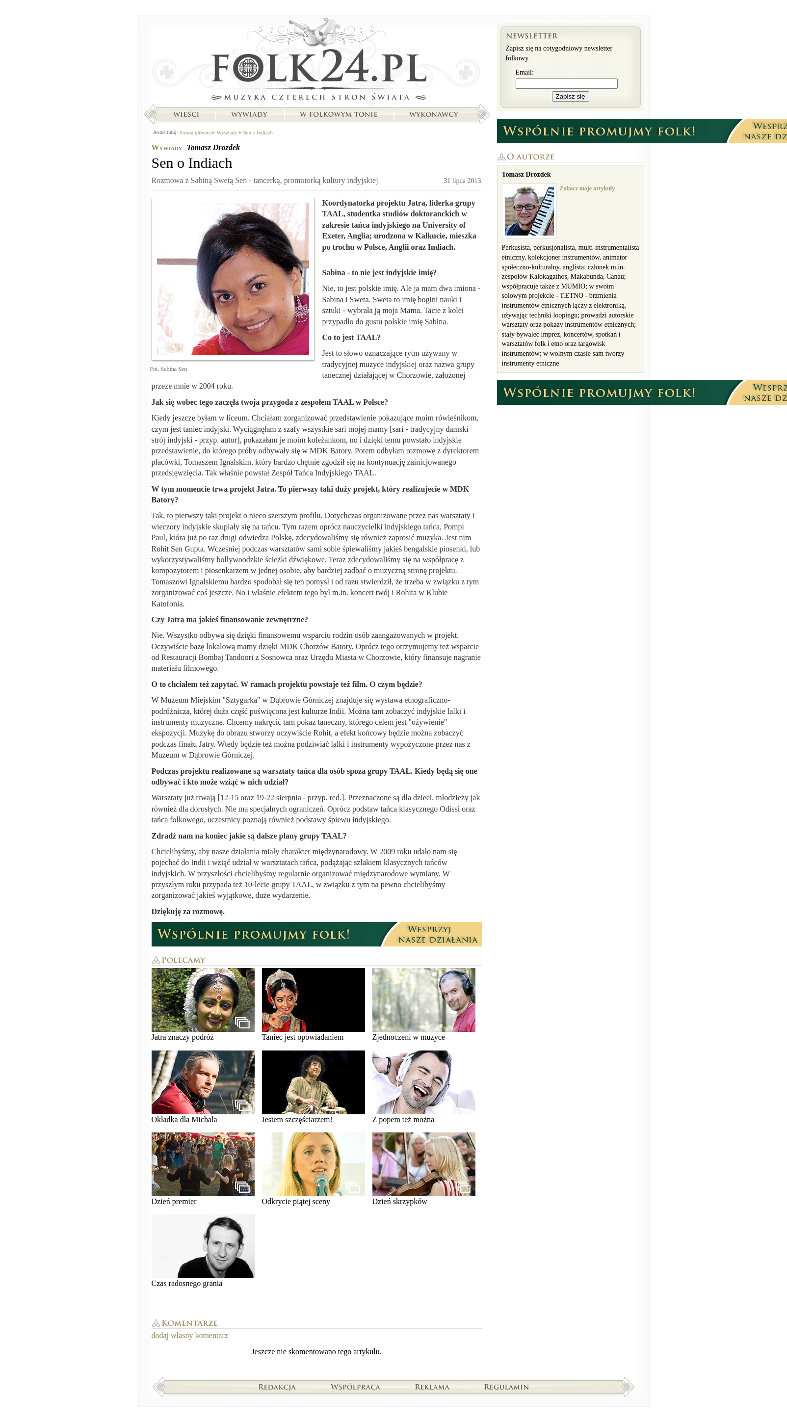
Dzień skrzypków (423, 1169)
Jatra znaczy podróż (203, 1004)
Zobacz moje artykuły (587, 188)
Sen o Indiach (258, 132)
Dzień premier (203, 1169)
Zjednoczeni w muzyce (423, 1004)
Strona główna (316, 61)
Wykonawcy (434, 114)
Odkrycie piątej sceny (313, 1169)
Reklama (432, 1387)
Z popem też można (423, 1087)
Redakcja (277, 1387)
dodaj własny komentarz (190, 1335)
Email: (525, 72)
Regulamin (506, 1387)
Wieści (186, 114)
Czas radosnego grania (203, 1250)
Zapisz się (570, 96)
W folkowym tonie (338, 114)
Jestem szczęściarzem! (313, 1087)
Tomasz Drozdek (213, 147)
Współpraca (356, 1387)
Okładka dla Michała (203, 1087)
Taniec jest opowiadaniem (313, 1004)
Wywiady (249, 114)
